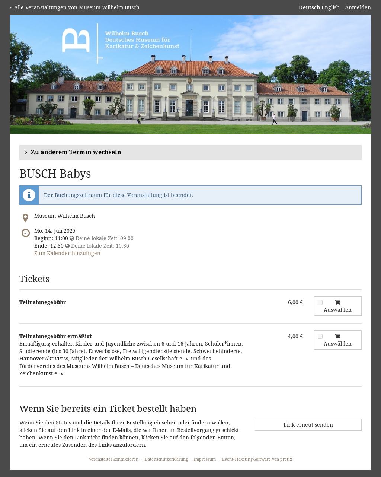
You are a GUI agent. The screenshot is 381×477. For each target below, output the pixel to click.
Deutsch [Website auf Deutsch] (309, 7)
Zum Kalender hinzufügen (67, 253)
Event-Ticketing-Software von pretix (257, 459)
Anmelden (358, 7)
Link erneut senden (308, 424)
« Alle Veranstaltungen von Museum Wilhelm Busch (75, 7)
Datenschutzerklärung (166, 459)
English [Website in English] (330, 7)
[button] (190, 152)
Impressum (205, 459)
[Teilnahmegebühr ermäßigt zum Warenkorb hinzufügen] (320, 336)
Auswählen (335, 306)
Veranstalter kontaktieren (113, 459)
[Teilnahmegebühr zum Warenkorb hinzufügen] (320, 302)
